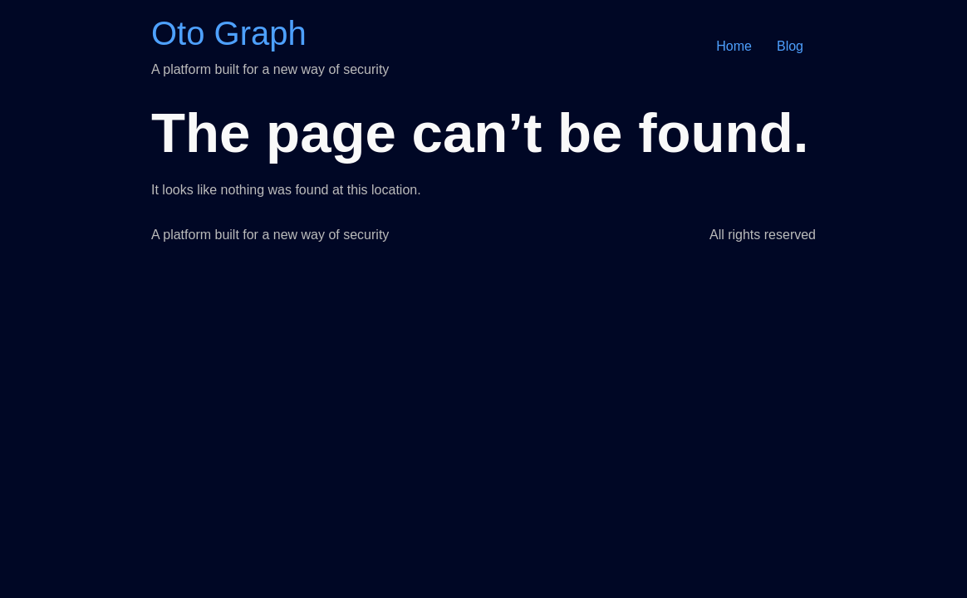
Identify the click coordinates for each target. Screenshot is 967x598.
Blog (790, 46)
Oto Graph (229, 33)
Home (734, 46)
